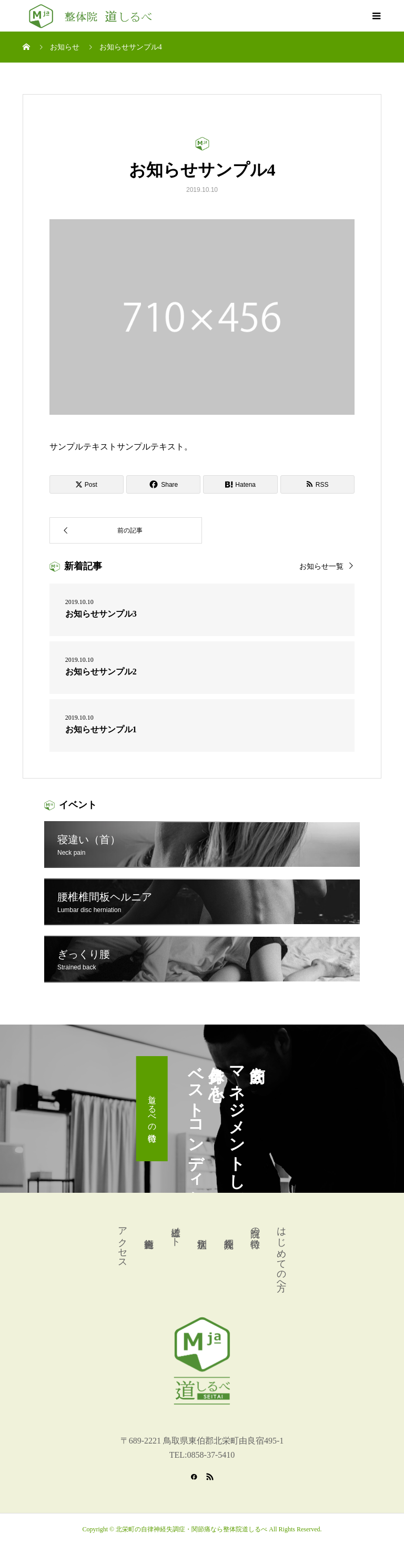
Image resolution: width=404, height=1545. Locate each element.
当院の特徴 (255, 1226)
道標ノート (175, 1231)
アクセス (122, 1242)
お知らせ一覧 (321, 566)
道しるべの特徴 (152, 1109)
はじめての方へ (281, 1253)
